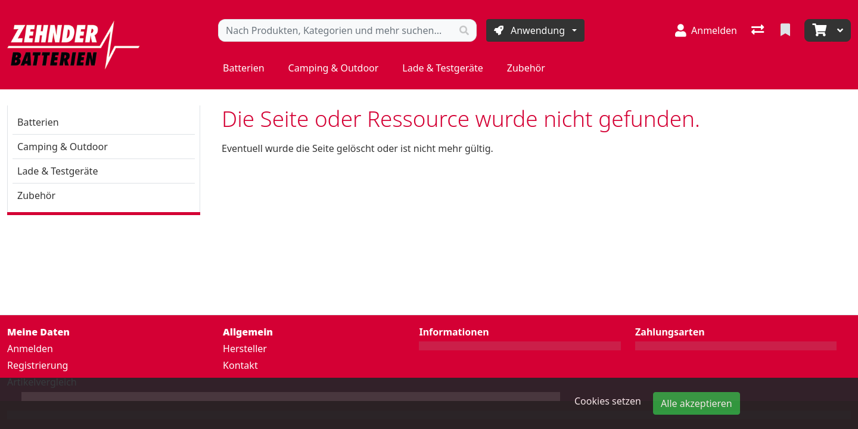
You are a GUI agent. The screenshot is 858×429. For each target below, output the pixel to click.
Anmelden (30, 348)
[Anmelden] (706, 30)
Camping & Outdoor (333, 67)
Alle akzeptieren (696, 403)
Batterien (244, 67)
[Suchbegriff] (335, 30)
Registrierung (37, 365)
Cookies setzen (607, 401)
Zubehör (526, 67)
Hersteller (245, 348)
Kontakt (240, 365)
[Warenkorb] (818, 30)
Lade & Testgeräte (442, 67)
